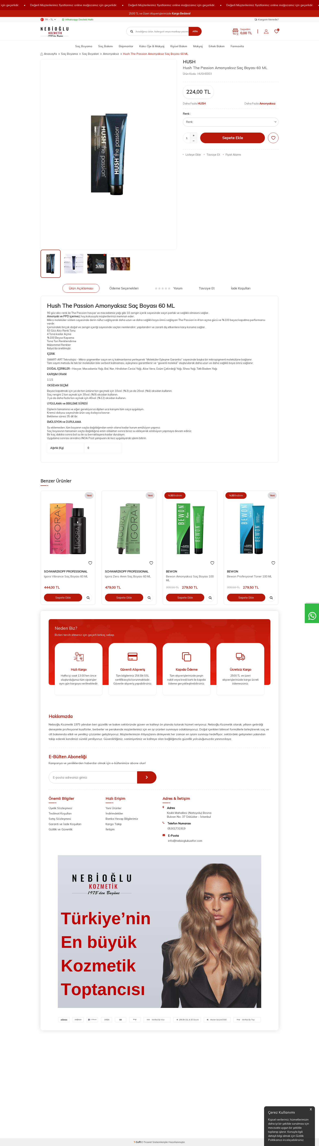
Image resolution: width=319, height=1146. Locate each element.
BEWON (171, 571)
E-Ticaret (146, 1142)
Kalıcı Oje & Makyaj (151, 46)
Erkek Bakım (217, 46)
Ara (195, 31)
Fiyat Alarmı (232, 154)
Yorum (168, 288)
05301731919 (176, 828)
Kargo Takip (114, 824)
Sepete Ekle (232, 137)
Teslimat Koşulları (60, 813)
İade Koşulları (240, 288)
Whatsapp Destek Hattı (77, 19)
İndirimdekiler (114, 813)
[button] (104, 255)
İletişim (110, 829)
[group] (109, 154)
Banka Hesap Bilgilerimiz (122, 819)
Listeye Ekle (192, 154)
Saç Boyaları (90, 54)
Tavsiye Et (212, 154)
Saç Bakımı (105, 46)
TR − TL (48, 19)
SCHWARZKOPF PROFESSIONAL (65, 571)
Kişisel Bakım (178, 46)
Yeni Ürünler (113, 808)
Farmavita (237, 46)
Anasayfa (48, 54)
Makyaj (198, 46)
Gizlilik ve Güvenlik (60, 829)
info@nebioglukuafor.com (185, 841)
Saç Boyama (83, 46)
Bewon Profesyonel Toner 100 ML (249, 576)
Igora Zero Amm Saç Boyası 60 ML (128, 576)
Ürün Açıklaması (81, 288)
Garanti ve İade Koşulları (65, 824)
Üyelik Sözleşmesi (60, 808)
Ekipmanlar (126, 46)
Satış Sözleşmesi (60, 819)
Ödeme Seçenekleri (124, 288)
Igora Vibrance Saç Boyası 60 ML (66, 576)
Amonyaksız (111, 54)
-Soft (137, 1142)
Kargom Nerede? (267, 19)
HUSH (189, 61)
